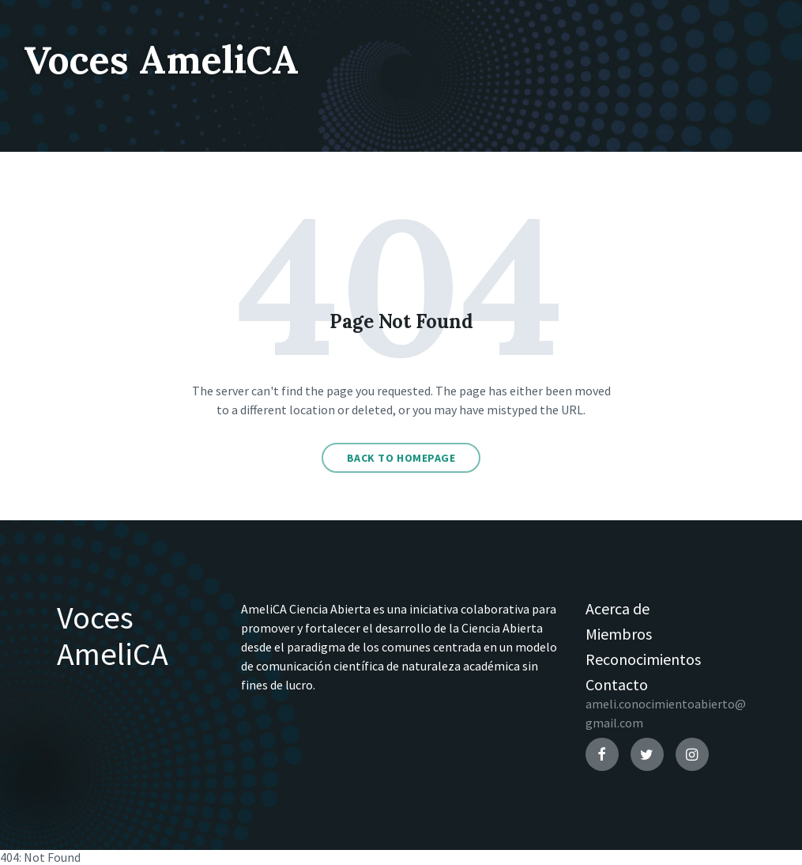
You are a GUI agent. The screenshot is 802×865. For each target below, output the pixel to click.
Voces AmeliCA (161, 60)
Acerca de (617, 608)
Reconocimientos (643, 659)
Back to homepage (401, 458)
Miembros (618, 634)
